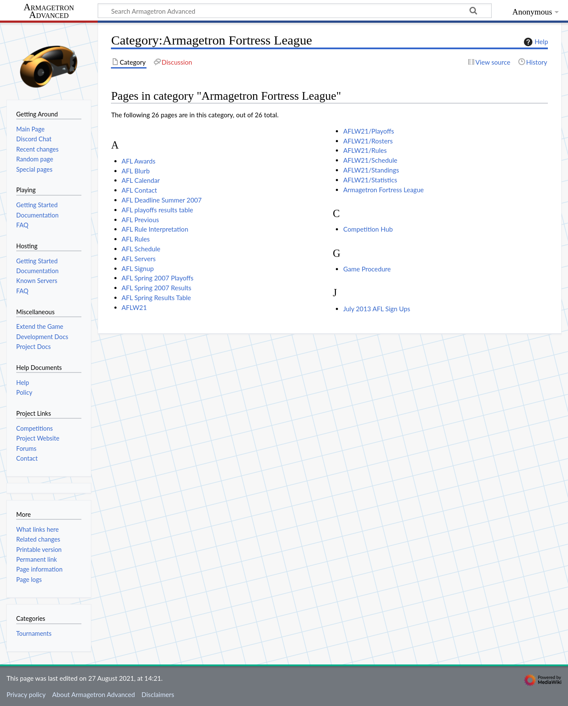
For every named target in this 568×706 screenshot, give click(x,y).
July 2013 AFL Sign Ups (376, 309)
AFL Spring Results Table (156, 297)
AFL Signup (138, 268)
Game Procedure (367, 269)
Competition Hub (368, 229)
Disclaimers (157, 694)
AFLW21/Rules (365, 150)
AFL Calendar (141, 180)
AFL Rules (136, 239)
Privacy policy (25, 694)
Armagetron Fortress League (383, 190)
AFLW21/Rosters (368, 141)
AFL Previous (140, 219)
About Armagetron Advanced (93, 694)
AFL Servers (139, 258)
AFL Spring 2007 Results (156, 288)
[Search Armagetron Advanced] (294, 11)
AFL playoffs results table (157, 210)
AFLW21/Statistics (370, 180)
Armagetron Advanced (49, 11)
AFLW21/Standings (371, 170)
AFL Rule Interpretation (155, 229)
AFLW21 (134, 307)
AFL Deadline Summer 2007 (162, 200)
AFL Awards (138, 161)
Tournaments (33, 633)
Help (535, 42)
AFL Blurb (136, 171)
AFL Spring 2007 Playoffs (158, 278)
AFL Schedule (141, 249)
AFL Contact (139, 190)
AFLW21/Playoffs (368, 131)
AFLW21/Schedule (370, 160)
